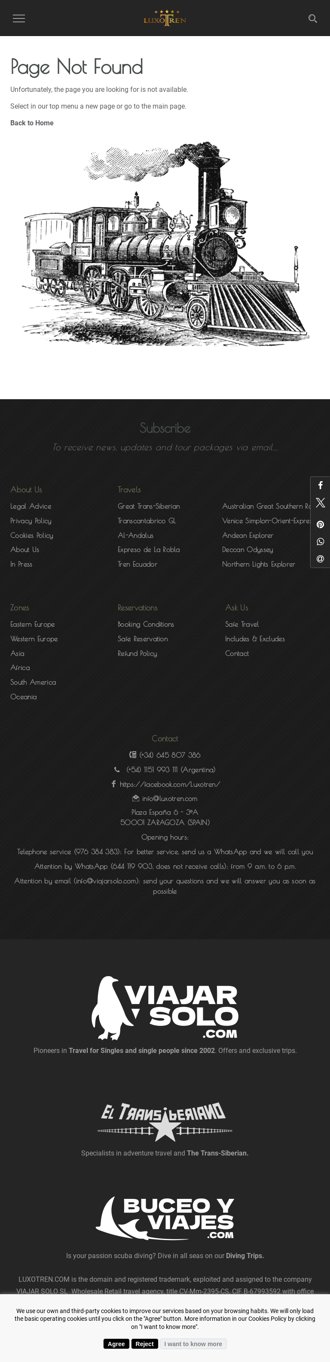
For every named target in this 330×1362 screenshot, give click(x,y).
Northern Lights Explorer (259, 564)
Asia (17, 653)
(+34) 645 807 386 (169, 755)
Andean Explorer (248, 535)
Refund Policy (137, 653)
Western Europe (34, 639)
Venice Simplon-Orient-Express (268, 521)
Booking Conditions (146, 624)
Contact (237, 653)
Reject (145, 1344)
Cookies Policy (31, 535)
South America (33, 682)
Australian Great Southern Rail (269, 506)
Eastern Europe (32, 624)
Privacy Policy (30, 521)
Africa (20, 667)
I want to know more (194, 1344)
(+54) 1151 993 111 (152, 770)
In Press (21, 564)
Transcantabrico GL (147, 521)
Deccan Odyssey (247, 549)
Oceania (23, 697)
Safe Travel (242, 624)
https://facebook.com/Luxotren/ (170, 784)
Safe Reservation (143, 639)
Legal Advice (30, 506)
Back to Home (32, 123)
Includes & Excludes (255, 639)
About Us (25, 549)
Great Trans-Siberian (149, 506)
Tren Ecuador (137, 564)
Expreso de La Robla (149, 549)
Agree (116, 1344)
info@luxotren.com (169, 798)
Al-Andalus (135, 535)
